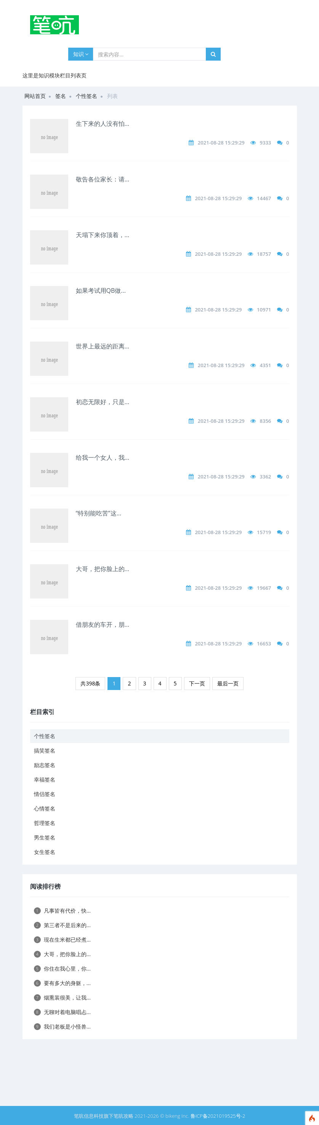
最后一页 (228, 683)
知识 (81, 54)
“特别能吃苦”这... (99, 513)
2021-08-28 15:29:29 (221, 142)
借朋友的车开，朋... (103, 624)
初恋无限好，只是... (103, 402)
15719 (264, 532)
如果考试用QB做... (101, 290)
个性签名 (86, 96)
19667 (264, 587)
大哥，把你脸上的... (103, 569)
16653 (264, 643)
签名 (60, 96)
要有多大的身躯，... (62, 983)
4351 (265, 365)
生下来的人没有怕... (103, 123)
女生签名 (44, 851)
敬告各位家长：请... (103, 179)
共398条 (90, 683)
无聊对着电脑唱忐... (62, 1012)
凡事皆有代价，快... (62, 910)
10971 (264, 309)
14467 (264, 198)
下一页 (197, 683)
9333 (265, 142)
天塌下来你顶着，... (103, 235)
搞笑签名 (44, 750)
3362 (265, 476)
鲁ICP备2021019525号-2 (218, 1115)
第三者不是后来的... (62, 925)
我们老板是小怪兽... (62, 1026)
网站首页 (35, 96)
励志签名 (44, 765)
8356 (265, 420)
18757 (264, 253)
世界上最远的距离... (103, 346)
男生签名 (44, 837)
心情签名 (44, 808)
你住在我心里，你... (62, 968)
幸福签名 (44, 779)
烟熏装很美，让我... (62, 997)
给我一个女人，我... (103, 457)
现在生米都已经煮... (62, 939)
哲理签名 (44, 822)
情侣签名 (44, 794)
